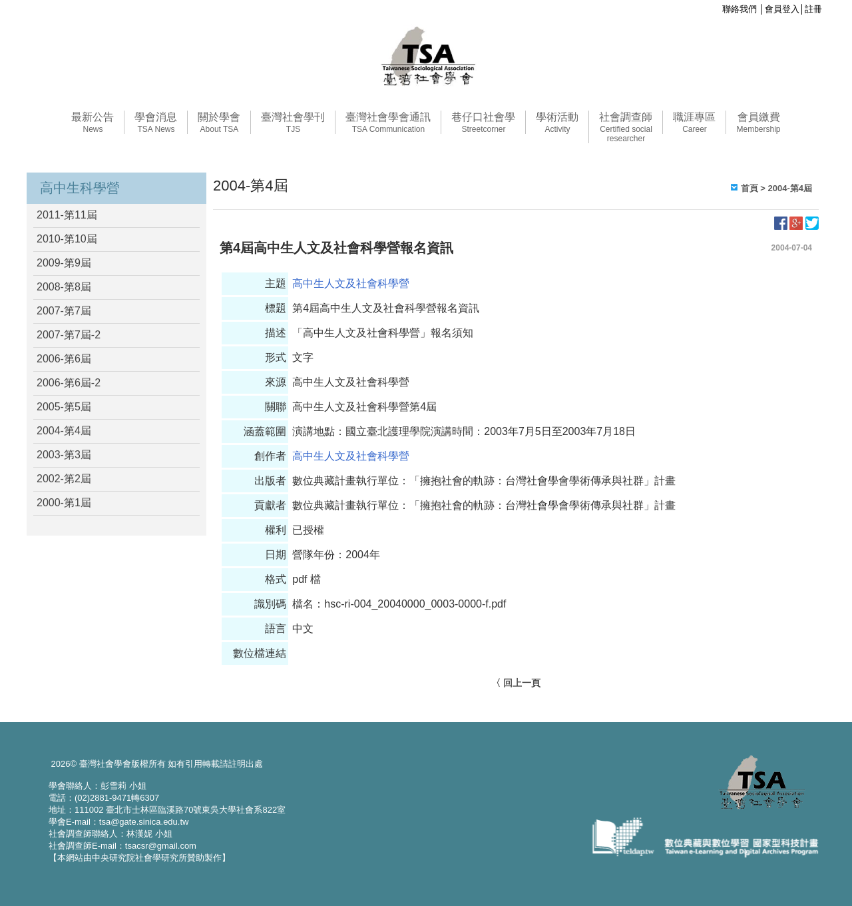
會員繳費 (758, 122)
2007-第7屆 (64, 310)
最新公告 (92, 122)
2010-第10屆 (67, 238)
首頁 (749, 188)
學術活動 (557, 122)
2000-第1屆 (64, 502)
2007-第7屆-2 (69, 334)
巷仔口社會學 (483, 122)
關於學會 (219, 122)
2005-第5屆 (64, 406)
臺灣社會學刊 (293, 122)
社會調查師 (625, 127)
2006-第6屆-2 (69, 382)
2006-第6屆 (64, 358)
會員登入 (782, 9)
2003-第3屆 (64, 454)
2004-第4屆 (64, 430)
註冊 (813, 9)
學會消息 (155, 122)
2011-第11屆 (67, 215)
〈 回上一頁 (515, 683)
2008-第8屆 (64, 286)
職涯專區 (694, 122)
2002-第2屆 (64, 478)
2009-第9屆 (64, 262)
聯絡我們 (739, 9)
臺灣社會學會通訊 (388, 122)
